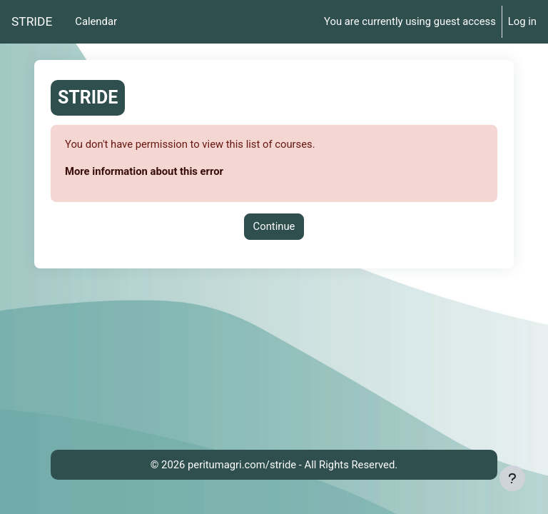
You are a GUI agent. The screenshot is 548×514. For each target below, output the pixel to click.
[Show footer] (512, 478)
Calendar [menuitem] (96, 21)
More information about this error (144, 171)
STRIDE (31, 21)
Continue (274, 226)
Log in (522, 21)
